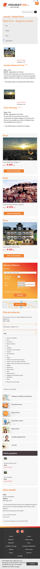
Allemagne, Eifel (7, 500)
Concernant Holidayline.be (29, 546)
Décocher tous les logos (12, 382)
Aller (6, 283)
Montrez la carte (20, 304)
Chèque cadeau (29, 539)
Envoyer (16, 551)
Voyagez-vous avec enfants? (13, 291)
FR (37, 1)
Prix (7, 26)
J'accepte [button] (32, 563)
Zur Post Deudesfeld (8, 496)
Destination (6, 268)
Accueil (7, 16)
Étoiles (7, 31)
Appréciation (9, 41)
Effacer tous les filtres (10, 389)
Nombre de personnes (8, 277)
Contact (29, 536)
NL (34, 1)
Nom (7, 36)
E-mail (16, 544)
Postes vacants (29, 549)
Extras (29, 542)
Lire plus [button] (17, 566)
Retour (6, 285)
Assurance (28, 552)
